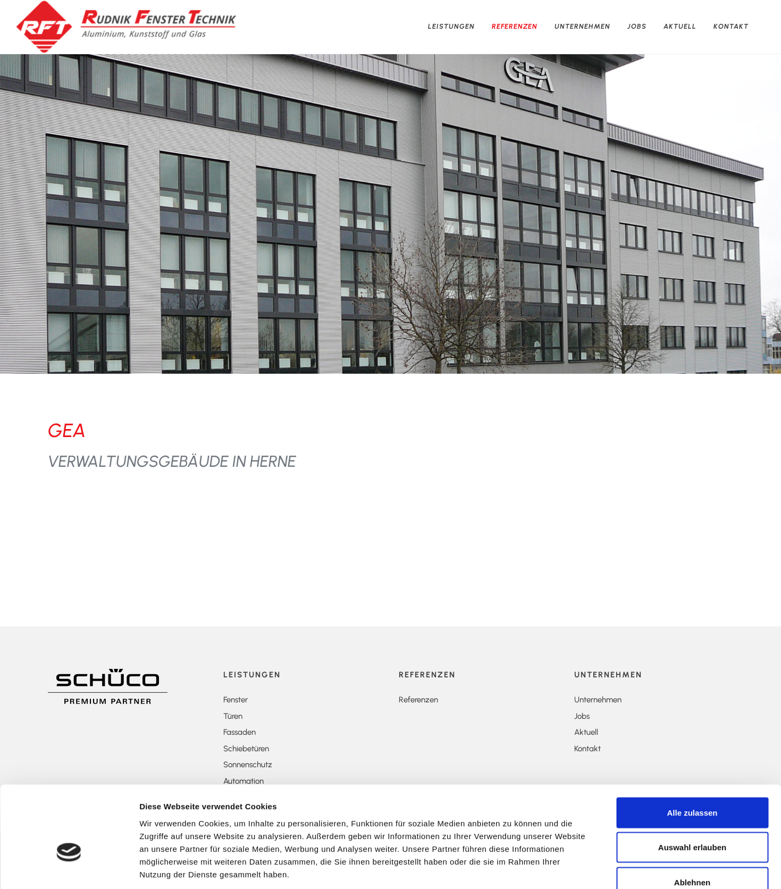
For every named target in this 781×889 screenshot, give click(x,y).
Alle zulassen (692, 749)
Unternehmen (582, 26)
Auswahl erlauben (692, 784)
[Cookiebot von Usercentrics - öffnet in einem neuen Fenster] (68, 868)
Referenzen (515, 26)
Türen (232, 716)
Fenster (235, 700)
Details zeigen (612, 868)
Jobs (636, 26)
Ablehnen (692, 819)
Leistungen (451, 26)
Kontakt (731, 26)
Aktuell (680, 26)
